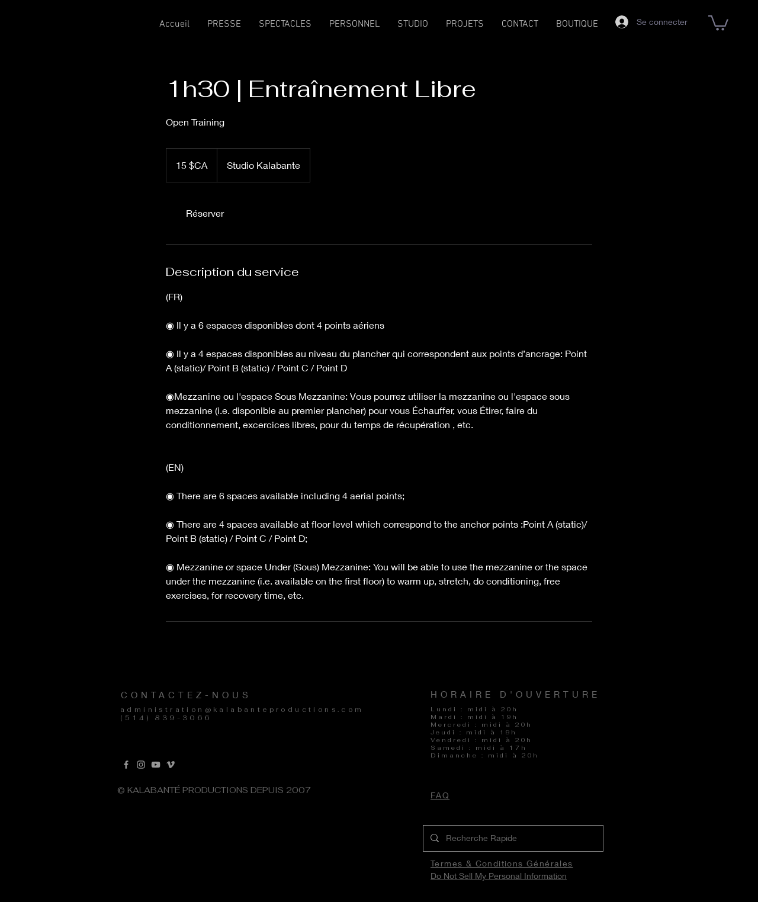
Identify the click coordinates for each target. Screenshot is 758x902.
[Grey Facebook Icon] (126, 764)
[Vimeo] (170, 764)
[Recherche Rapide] (512, 838)
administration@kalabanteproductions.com (242, 709)
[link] (205, 213)
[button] (285, 28)
